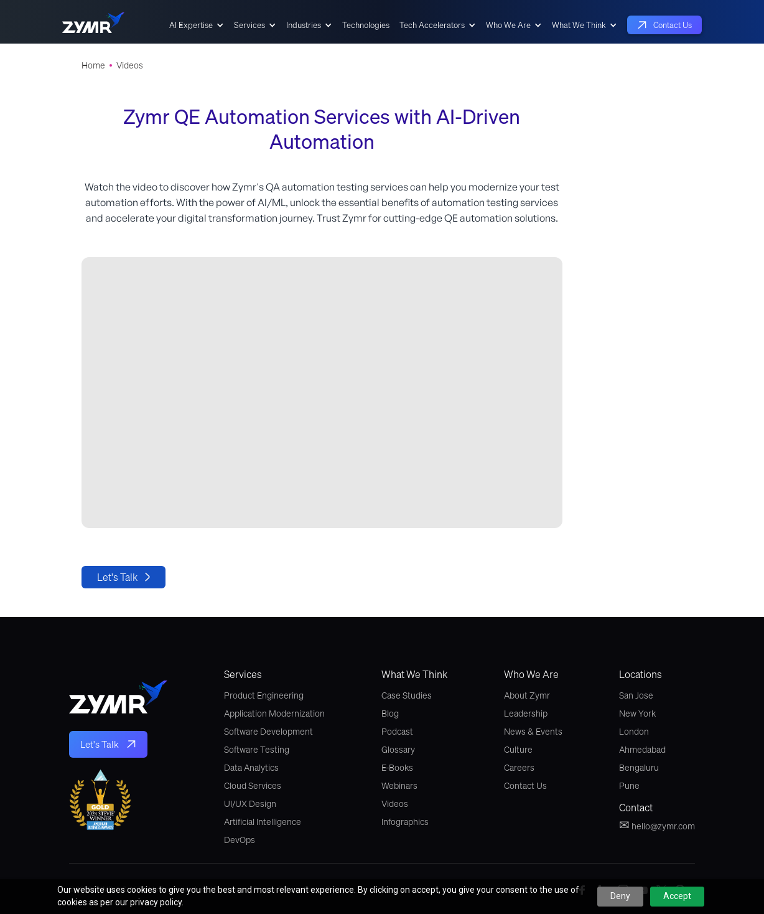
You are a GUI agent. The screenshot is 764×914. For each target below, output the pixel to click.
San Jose (636, 695)
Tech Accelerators (432, 25)
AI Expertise (191, 25)
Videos (129, 65)
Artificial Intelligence (262, 822)
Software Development (268, 731)
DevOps (239, 840)
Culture (518, 749)
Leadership (525, 713)
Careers (519, 768)
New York (637, 713)
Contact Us (525, 786)
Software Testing (256, 749)
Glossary (398, 749)
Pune (629, 786)
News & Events (533, 731)
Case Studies (406, 695)
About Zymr (527, 695)
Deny (620, 896)
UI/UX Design (250, 804)
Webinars (399, 786)
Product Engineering (264, 695)
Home (93, 65)
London (634, 731)
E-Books (397, 768)
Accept (677, 896)
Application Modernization (274, 713)
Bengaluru (639, 768)
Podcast (397, 731)
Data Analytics (251, 768)
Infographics (405, 822)
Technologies (365, 25)
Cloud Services (252, 786)
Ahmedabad (642, 749)
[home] (93, 25)
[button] (196, 25)
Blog (390, 713)
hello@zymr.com (657, 825)
